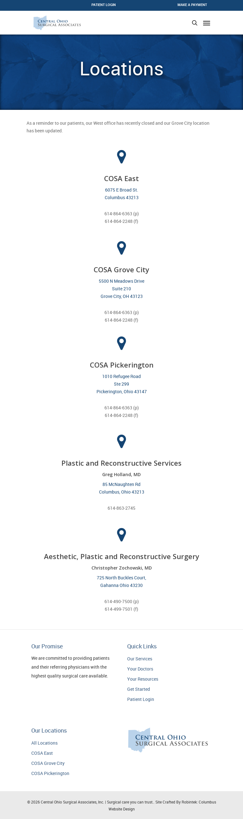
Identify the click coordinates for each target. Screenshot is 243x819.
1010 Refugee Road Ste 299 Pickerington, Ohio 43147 (122, 383)
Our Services (139, 659)
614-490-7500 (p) (121, 601)
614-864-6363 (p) (121, 214)
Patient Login (140, 699)
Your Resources (142, 679)
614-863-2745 (121, 508)
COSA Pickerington (50, 773)
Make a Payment (192, 4)
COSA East (42, 753)
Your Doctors (140, 669)
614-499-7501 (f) (121, 609)
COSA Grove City (48, 763)
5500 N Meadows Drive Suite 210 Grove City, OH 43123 (121, 288)
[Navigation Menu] (206, 23)
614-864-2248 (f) (121, 221)
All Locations (44, 743)
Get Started (138, 689)
